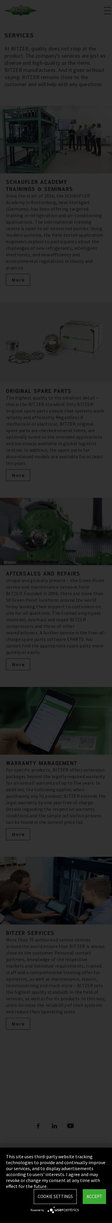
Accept (94, 1196)
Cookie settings (55, 1196)
